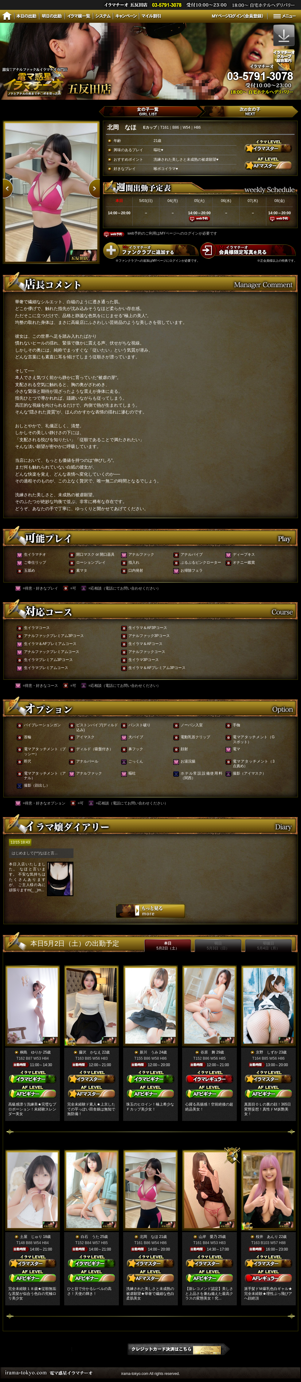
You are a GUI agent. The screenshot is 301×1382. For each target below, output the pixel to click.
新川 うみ (149, 1052)
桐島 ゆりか (31, 1052)
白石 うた (90, 1237)
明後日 (268, 945)
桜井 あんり (267, 1237)
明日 (218, 945)
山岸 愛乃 (208, 1237)
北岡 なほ (149, 1237)
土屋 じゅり (31, 1237)
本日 (167, 945)
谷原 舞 (208, 1052)
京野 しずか (267, 1052)
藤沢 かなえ (90, 1052)
